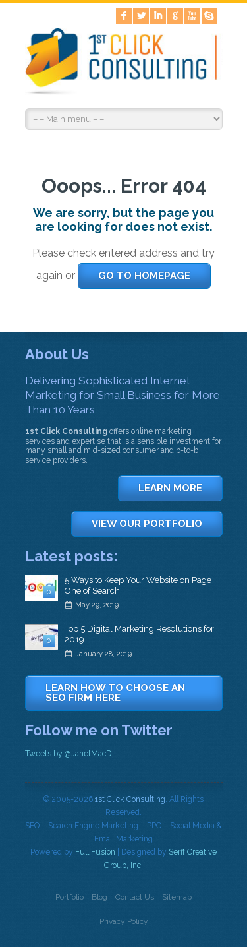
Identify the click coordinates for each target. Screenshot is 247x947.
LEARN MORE (170, 488)
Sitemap (177, 896)
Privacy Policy (123, 921)
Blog (99, 896)
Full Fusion (95, 852)
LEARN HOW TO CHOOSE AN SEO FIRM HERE (115, 693)
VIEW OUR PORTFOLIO (147, 524)
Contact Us (134, 896)
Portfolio (69, 896)
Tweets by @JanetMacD (68, 753)
